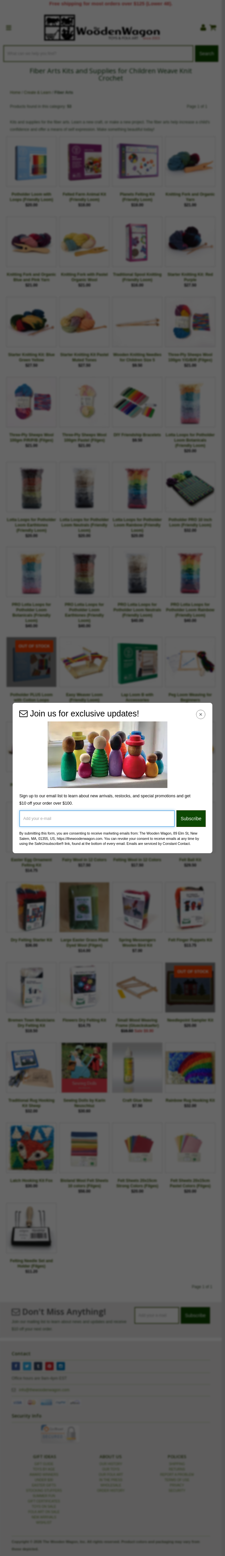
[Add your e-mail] (97, 818)
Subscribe (191, 818)
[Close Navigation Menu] (201, 714)
